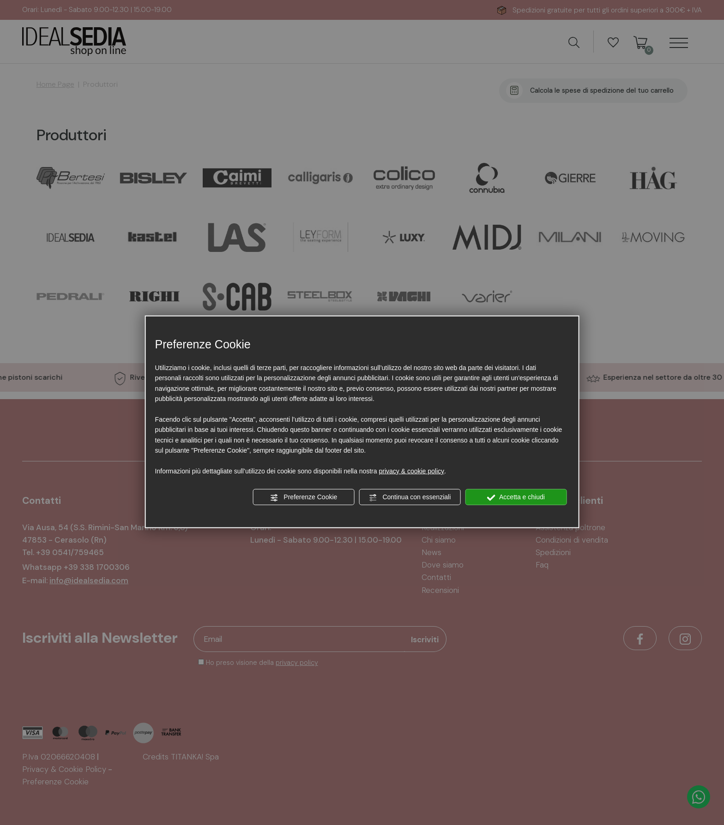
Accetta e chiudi (516, 497)
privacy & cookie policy (411, 471)
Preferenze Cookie (303, 497)
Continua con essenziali (410, 497)
